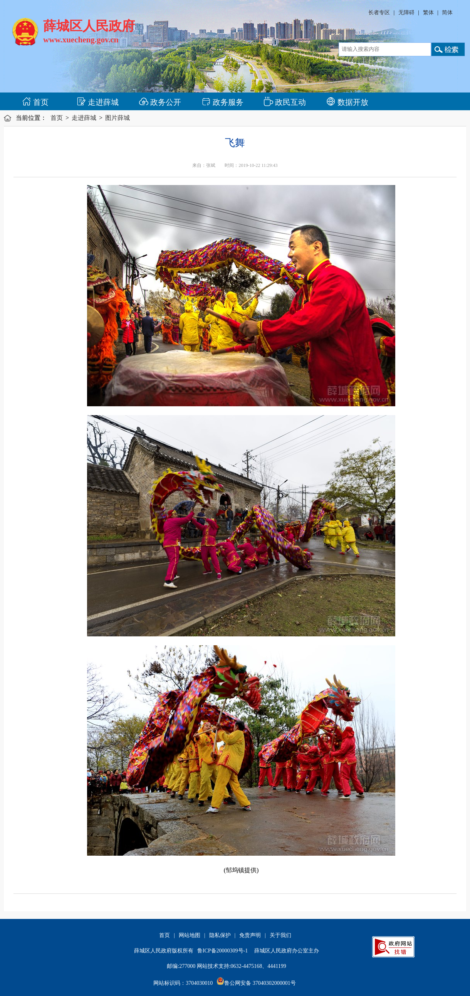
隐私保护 (220, 935)
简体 (447, 12)
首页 (35, 102)
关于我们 (280, 935)
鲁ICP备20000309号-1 (222, 951)
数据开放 (347, 102)
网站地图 (189, 935)
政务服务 (222, 102)
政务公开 (160, 102)
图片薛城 (117, 117)
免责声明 (250, 935)
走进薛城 (98, 102)
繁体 (428, 12)
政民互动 (285, 102)
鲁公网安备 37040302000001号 (256, 983)
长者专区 (379, 12)
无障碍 (406, 12)
